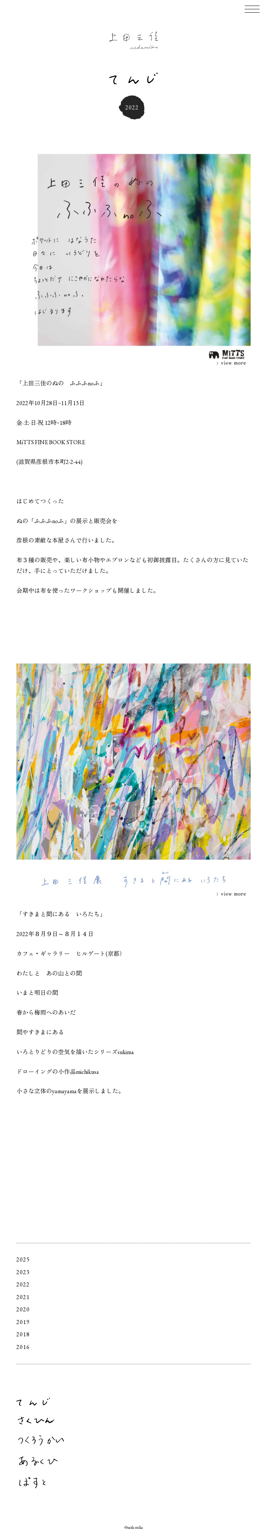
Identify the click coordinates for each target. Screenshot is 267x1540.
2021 (23, 1297)
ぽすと (32, 1482)
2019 (23, 1322)
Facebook (247, 1502)
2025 (23, 1259)
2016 (23, 1347)
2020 (23, 1309)
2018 (23, 1334)
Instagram (237, 1502)
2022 (23, 1284)
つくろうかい (41, 1440)
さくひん (36, 1420)
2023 (23, 1272)
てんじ (33, 1402)
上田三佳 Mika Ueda (133, 40)
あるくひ (38, 1461)
